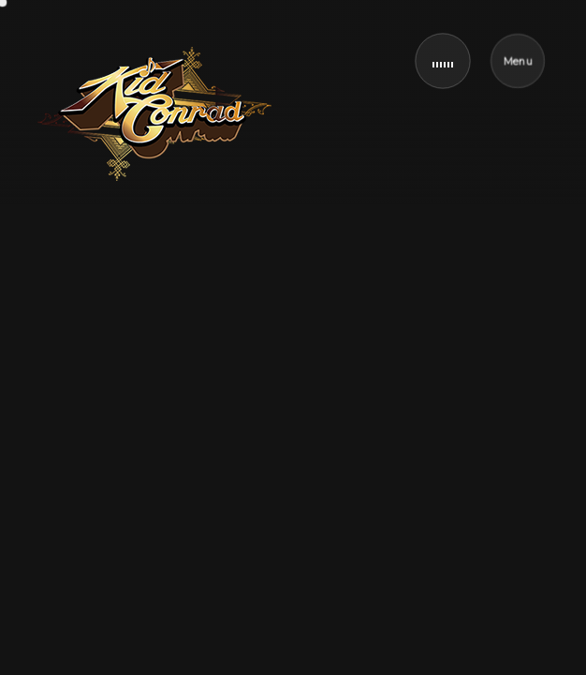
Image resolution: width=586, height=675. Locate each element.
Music (133, 346)
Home (63, 346)
